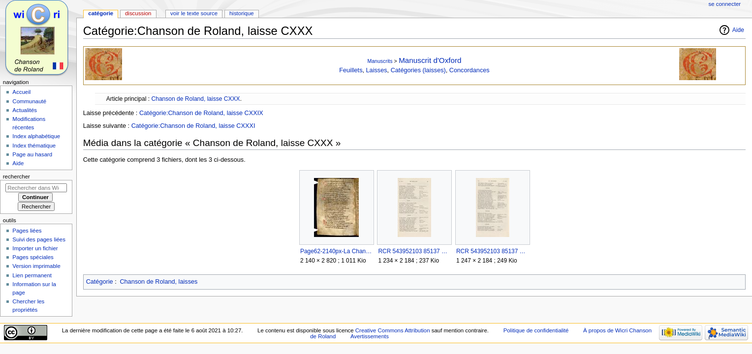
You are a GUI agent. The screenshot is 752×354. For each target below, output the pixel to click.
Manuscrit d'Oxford (430, 60)
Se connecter (725, 4)
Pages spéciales (32, 257)
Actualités (24, 110)
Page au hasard (32, 154)
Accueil (21, 92)
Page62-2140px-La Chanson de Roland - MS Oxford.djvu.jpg (336, 251)
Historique (241, 13)
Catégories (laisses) (418, 70)
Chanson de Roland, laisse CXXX (195, 98)
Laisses (376, 70)
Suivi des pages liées (38, 239)
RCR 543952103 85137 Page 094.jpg (492, 251)
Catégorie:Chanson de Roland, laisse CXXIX (201, 113)
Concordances (469, 70)
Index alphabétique (36, 136)
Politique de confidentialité (536, 330)
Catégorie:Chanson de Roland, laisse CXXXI (193, 125)
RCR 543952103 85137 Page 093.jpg (414, 251)
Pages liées (26, 231)
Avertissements (369, 336)
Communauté (29, 101)
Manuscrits (379, 61)
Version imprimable (36, 266)
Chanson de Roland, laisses (158, 281)
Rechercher (16, 176)
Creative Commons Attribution (392, 330)
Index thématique (34, 145)
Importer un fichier (35, 248)
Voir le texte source (194, 13)
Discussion (138, 13)
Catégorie (99, 281)
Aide (738, 30)
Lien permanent (32, 275)
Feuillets (350, 70)
